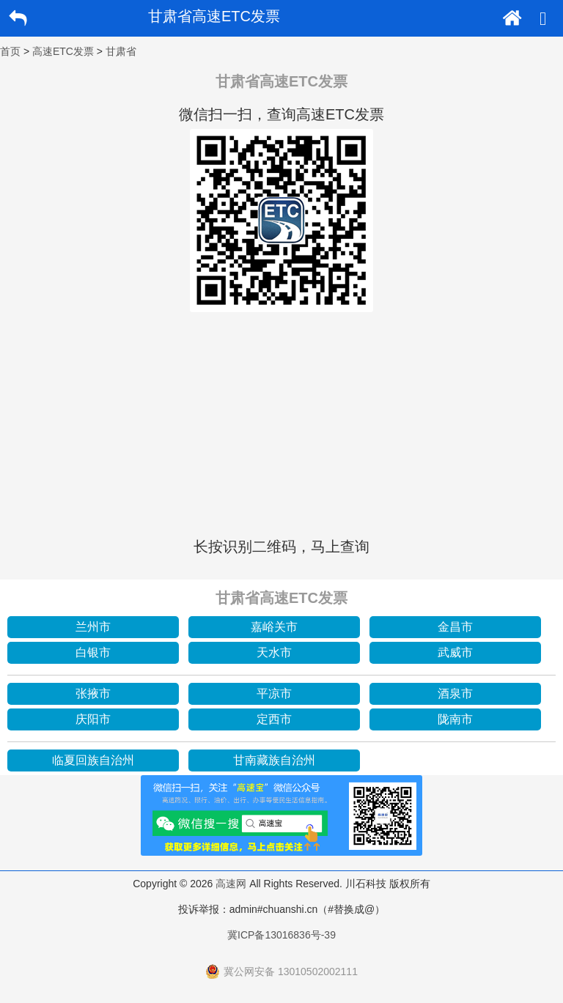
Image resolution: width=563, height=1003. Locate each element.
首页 (10, 51)
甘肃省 (121, 51)
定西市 (274, 719)
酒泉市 (455, 693)
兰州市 (93, 627)
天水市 (274, 652)
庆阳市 (93, 719)
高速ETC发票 (63, 51)
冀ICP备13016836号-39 (281, 935)
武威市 (455, 652)
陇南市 (455, 719)
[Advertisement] (281, 422)
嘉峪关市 (274, 627)
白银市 (93, 652)
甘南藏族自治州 (274, 760)
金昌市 (455, 627)
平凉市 (274, 693)
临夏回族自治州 (93, 760)
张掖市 (93, 693)
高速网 (231, 883)
